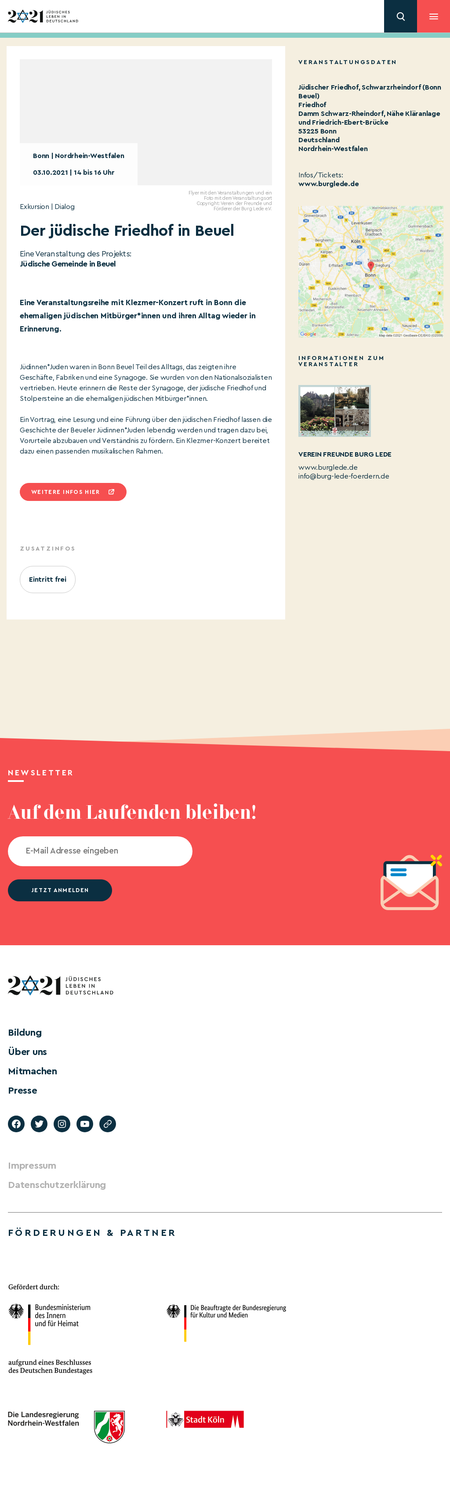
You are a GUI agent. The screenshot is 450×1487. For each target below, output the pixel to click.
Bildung (24, 1032)
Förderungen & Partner (92, 1233)
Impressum (32, 1165)
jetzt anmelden (60, 890)
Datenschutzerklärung (57, 1185)
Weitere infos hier (65, 492)
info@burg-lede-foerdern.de (343, 476)
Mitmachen (32, 1071)
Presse (22, 1090)
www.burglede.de (328, 183)
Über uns (27, 1052)
